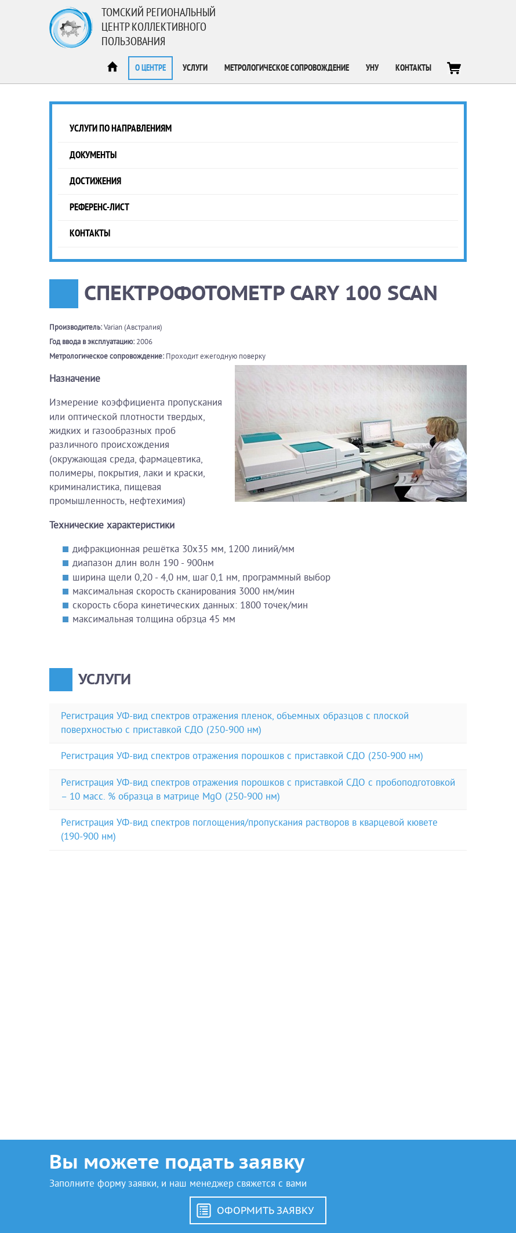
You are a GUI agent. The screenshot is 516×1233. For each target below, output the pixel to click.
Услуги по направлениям (121, 128)
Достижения (95, 181)
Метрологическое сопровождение (286, 68)
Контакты (413, 68)
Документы (93, 154)
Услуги (195, 68)
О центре (150, 68)
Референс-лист (99, 207)
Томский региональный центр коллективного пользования (158, 27)
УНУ (372, 68)
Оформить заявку (265, 1210)
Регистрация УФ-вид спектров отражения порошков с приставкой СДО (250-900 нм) (242, 755)
